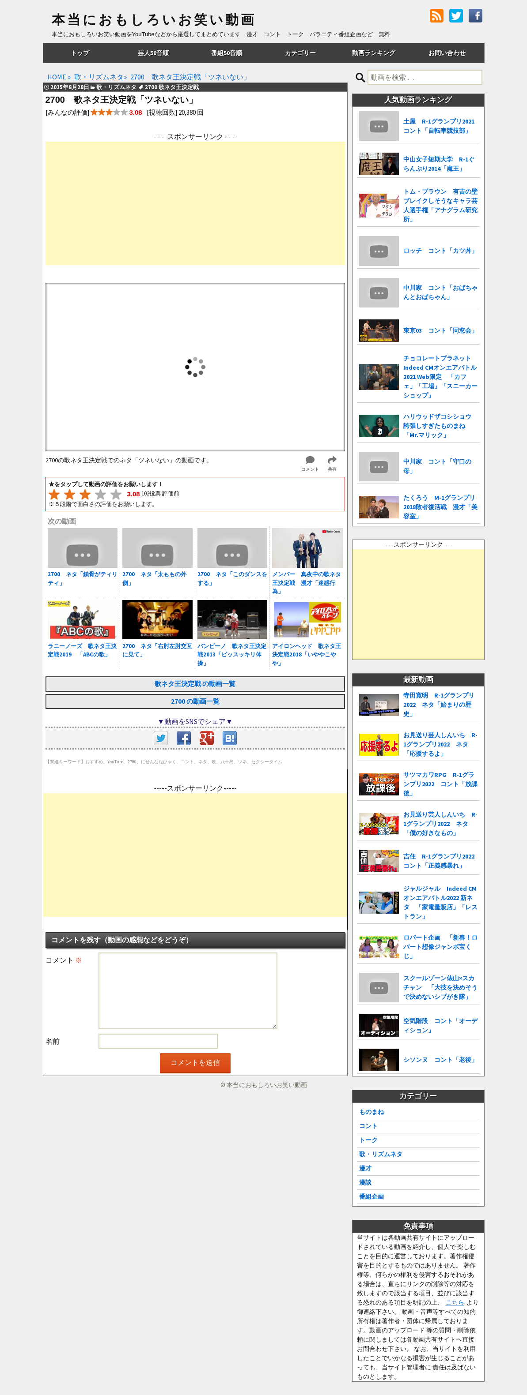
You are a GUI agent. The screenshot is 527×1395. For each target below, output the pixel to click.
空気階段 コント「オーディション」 (440, 1025)
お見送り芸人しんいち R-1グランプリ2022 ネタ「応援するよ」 (440, 744)
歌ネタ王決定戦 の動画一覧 (195, 683)
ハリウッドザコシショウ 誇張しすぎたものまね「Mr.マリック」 (440, 425)
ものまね (371, 1112)
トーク (368, 1140)
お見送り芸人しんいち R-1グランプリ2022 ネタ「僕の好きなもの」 (440, 823)
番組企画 (371, 1196)
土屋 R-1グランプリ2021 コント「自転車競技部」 (441, 126)
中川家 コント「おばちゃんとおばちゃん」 (440, 292)
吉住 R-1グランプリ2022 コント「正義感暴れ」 (441, 861)
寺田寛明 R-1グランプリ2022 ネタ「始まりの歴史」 (438, 704)
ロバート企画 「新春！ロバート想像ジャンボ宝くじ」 (440, 947)
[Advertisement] (195, 203)
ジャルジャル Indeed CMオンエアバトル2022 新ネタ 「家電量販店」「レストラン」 (440, 902)
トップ (80, 53)
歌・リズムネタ (380, 1154)
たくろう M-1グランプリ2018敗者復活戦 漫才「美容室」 (440, 507)
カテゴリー (300, 53)
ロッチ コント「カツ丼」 (440, 251)
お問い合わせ (447, 53)
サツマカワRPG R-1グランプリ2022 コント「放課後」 (440, 784)
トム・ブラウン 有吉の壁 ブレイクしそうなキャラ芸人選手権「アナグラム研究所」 (440, 205)
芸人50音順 (153, 53)
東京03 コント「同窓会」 (440, 330)
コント (368, 1126)
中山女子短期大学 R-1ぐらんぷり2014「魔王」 (438, 163)
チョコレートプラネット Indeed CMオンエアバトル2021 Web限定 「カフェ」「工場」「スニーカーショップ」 (440, 376)
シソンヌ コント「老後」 (440, 1060)
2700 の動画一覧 (195, 701)
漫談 (365, 1182)
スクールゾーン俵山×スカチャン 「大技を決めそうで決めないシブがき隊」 (440, 987)
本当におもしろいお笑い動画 (154, 19)
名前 (52, 1041)
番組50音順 (226, 53)
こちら (455, 1302)
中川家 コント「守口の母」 (437, 466)
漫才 (365, 1168)
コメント (63, 960)
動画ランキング (373, 53)
